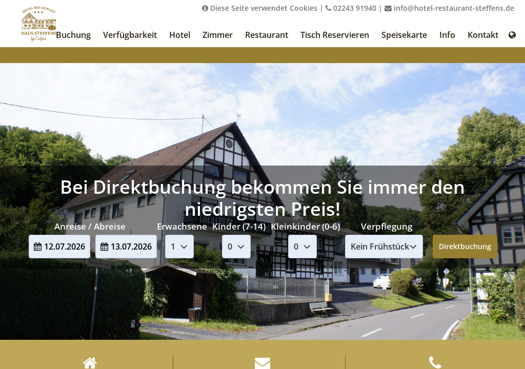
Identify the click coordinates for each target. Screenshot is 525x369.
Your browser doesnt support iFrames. (262, 184)
